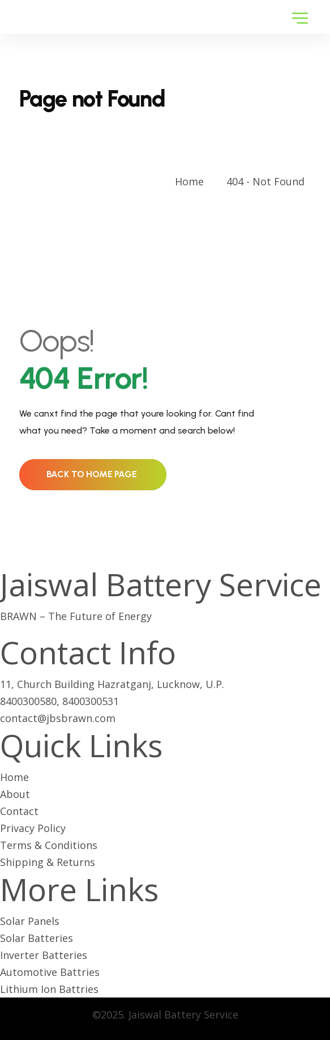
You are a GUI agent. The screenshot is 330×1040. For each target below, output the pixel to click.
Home (192, 181)
